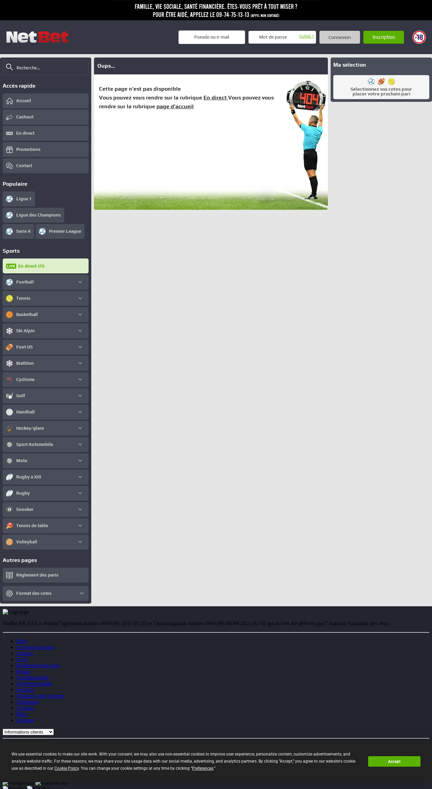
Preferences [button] (202, 768)
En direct (215, 97)
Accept (394, 761)
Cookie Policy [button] (66, 768)
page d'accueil (175, 106)
